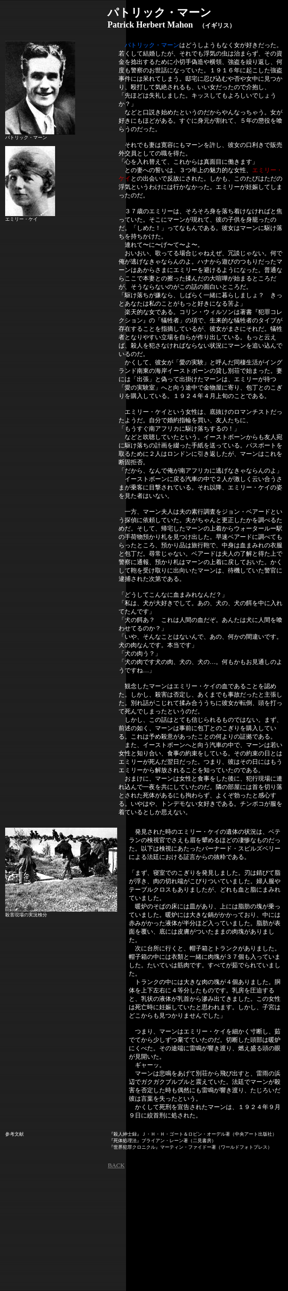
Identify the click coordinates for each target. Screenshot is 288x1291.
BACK (116, 1165)
